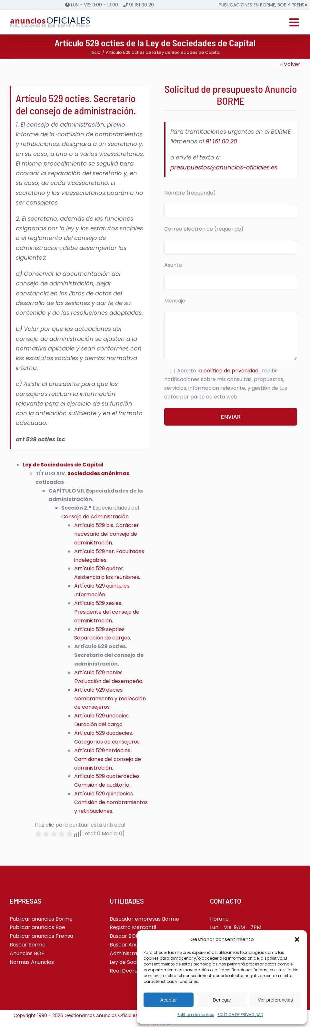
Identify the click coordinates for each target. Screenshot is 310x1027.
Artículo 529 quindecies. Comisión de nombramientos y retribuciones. (111, 802)
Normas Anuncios (32, 962)
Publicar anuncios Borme (41, 919)
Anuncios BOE (27, 953)
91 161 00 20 (141, 5)
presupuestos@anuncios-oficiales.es (223, 167)
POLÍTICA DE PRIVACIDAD (240, 1014)
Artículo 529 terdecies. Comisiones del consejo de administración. (107, 759)
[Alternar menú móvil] (294, 22)
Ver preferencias (275, 1000)
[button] (297, 939)
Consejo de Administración (95, 516)
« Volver (290, 64)
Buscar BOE (124, 936)
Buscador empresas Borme (144, 919)
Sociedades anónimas (98, 473)
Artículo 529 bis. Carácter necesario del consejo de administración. (106, 534)
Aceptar (168, 1000)
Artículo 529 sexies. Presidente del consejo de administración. (106, 612)
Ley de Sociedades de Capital (63, 464)
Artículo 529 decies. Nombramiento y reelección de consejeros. (110, 698)
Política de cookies (195, 1014)
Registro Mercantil (133, 927)
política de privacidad (231, 370)
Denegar (222, 1000)
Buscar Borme (27, 944)
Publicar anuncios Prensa (41, 936)
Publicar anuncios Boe (37, 927)
